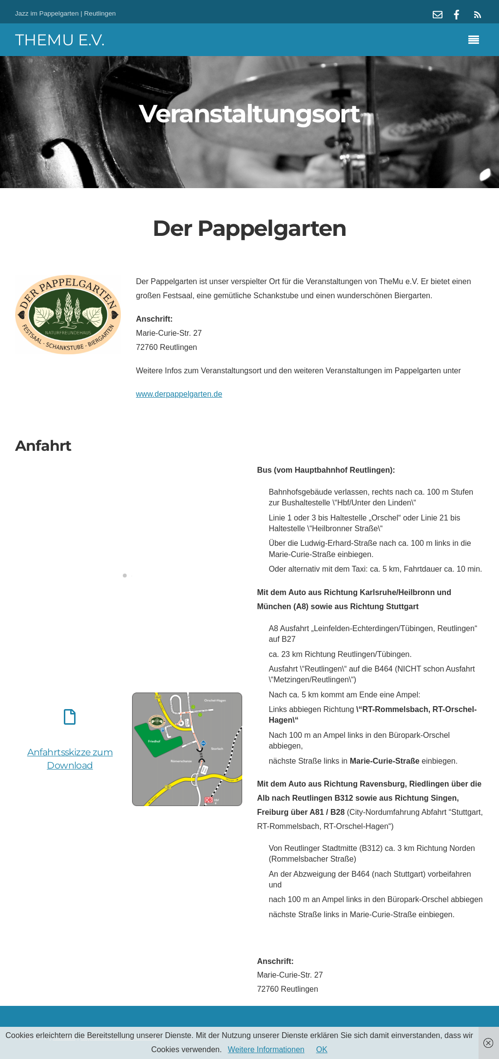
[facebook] (456, 13)
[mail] (437, 13)
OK (321, 1049)
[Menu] (476, 41)
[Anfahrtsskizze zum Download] (69, 718)
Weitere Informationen (266, 1049)
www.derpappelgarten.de (179, 394)
